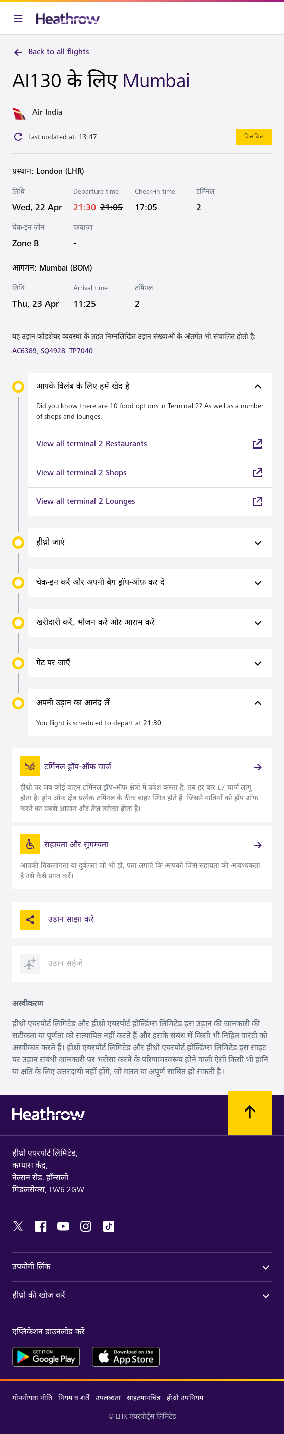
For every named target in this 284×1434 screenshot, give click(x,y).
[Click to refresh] (18, 137)
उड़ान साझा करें (57, 920)
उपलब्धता (108, 1398)
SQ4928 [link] (53, 351)
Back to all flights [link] (50, 52)
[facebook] (41, 1226)
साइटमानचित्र (144, 1398)
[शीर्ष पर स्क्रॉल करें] (250, 1113)
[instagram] (86, 1226)
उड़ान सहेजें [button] (51, 964)
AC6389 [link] (24, 351)
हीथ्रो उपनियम (185, 1398)
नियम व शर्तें (73, 1398)
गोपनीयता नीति (32, 1398)
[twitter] (18, 1226)
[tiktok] (109, 1226)
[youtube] (63, 1226)
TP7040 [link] (81, 351)
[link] (150, 444)
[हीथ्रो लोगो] (68, 18)
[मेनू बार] (18, 18)
